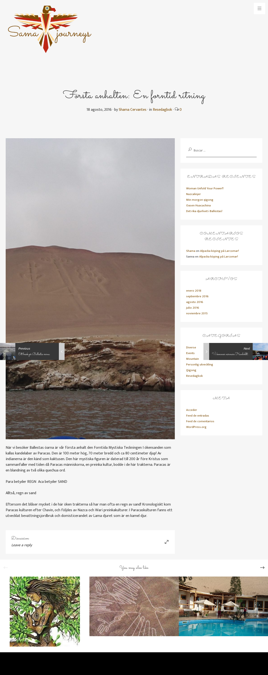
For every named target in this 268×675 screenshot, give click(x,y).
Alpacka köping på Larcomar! (219, 250)
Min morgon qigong (199, 199)
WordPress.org (196, 427)
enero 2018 (193, 290)
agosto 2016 (194, 302)
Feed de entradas (197, 415)
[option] (44, 612)
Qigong (191, 370)
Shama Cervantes (132, 110)
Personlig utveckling (199, 364)
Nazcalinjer (193, 194)
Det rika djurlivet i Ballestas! (204, 211)
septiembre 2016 (197, 296)
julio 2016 (192, 307)
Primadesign (56, 665)
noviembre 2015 (197, 313)
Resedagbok (162, 110)
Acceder (191, 410)
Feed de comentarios (200, 421)
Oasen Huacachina (198, 205)
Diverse (191, 347)
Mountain (192, 358)
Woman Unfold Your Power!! (205, 188)
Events (190, 353)
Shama (190, 250)
